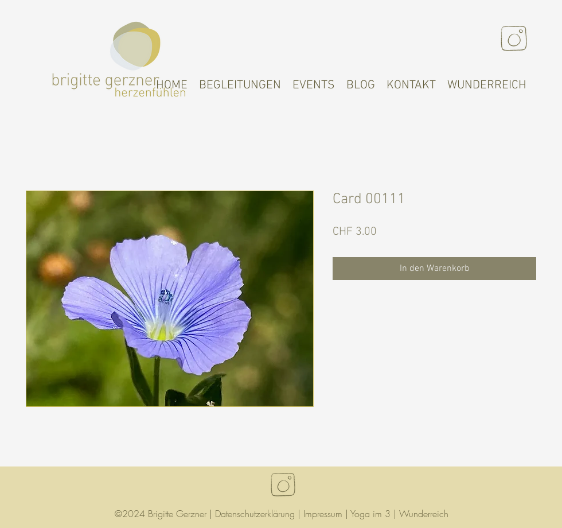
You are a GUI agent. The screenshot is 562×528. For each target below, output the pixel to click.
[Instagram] (514, 38)
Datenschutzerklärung (255, 513)
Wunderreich (423, 513)
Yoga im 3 (370, 513)
